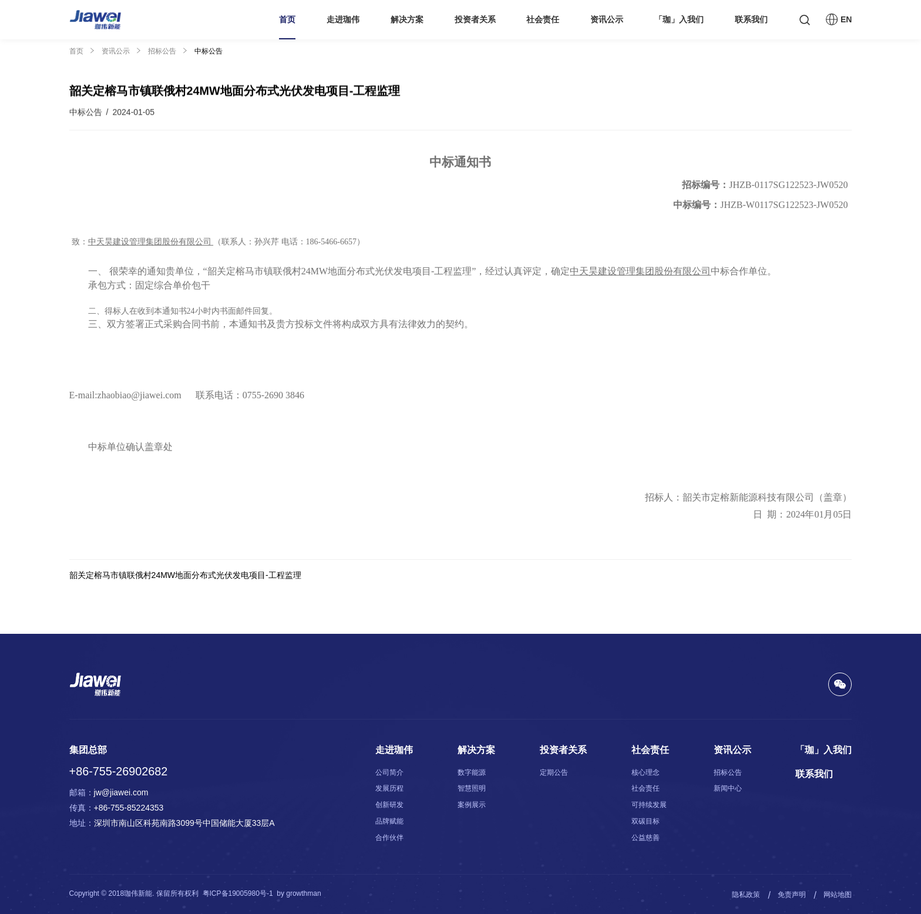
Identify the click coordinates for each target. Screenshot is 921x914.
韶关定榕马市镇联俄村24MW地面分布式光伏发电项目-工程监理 (185, 575)
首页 (287, 19)
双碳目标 (645, 821)
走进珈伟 (343, 19)
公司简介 (389, 772)
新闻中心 (728, 788)
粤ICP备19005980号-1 (238, 893)
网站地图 (837, 895)
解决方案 (407, 19)
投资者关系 (475, 19)
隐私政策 (746, 895)
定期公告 (554, 772)
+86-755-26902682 (118, 771)
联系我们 (751, 19)
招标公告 (162, 51)
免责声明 (792, 895)
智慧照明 (472, 788)
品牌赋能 (389, 821)
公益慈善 (645, 838)
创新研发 (389, 805)
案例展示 (472, 805)
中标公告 (208, 51)
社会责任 (542, 19)
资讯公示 (606, 19)
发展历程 (389, 788)
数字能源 (472, 772)
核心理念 (645, 772)
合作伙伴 (389, 838)
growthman (303, 893)
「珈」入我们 (679, 19)
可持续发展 (649, 805)
